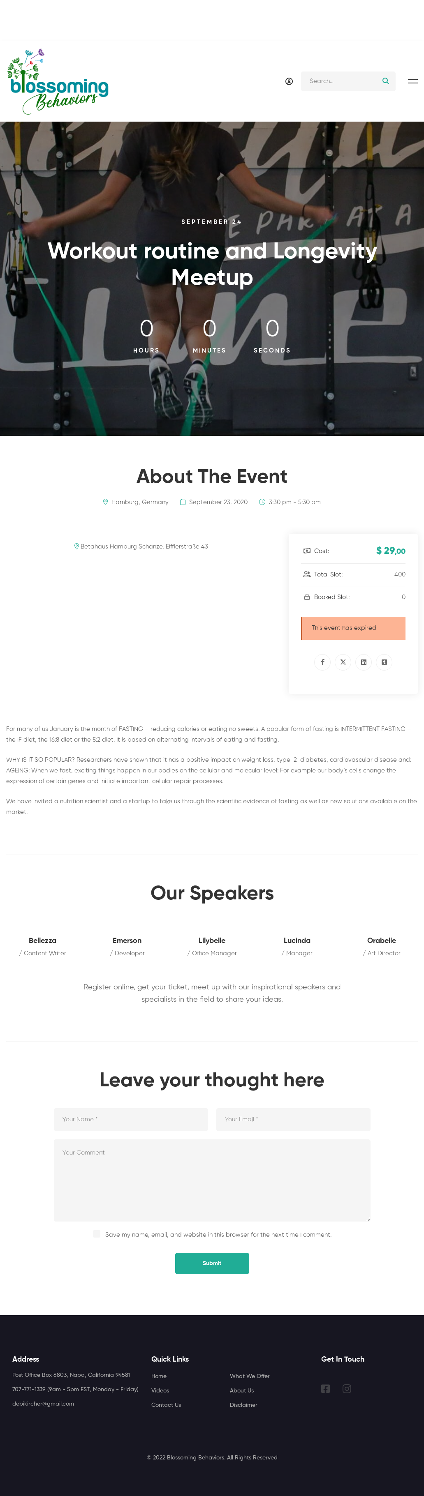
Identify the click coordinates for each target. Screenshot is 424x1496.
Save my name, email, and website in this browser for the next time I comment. (218, 1235)
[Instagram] (347, 1389)
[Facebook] (322, 662)
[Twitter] (343, 662)
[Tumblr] (384, 662)
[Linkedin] (363, 662)
